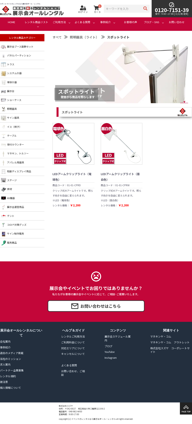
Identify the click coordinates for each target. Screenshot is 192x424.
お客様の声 (130, 22)
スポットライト (118, 37)
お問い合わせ (177, 22)
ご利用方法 (59, 22)
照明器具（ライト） (84, 37)
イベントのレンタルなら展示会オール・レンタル (93, 418)
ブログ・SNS (151, 22)
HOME (11, 22)
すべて (57, 37)
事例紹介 (105, 22)
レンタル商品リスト (36, 22)
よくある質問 (82, 22)
